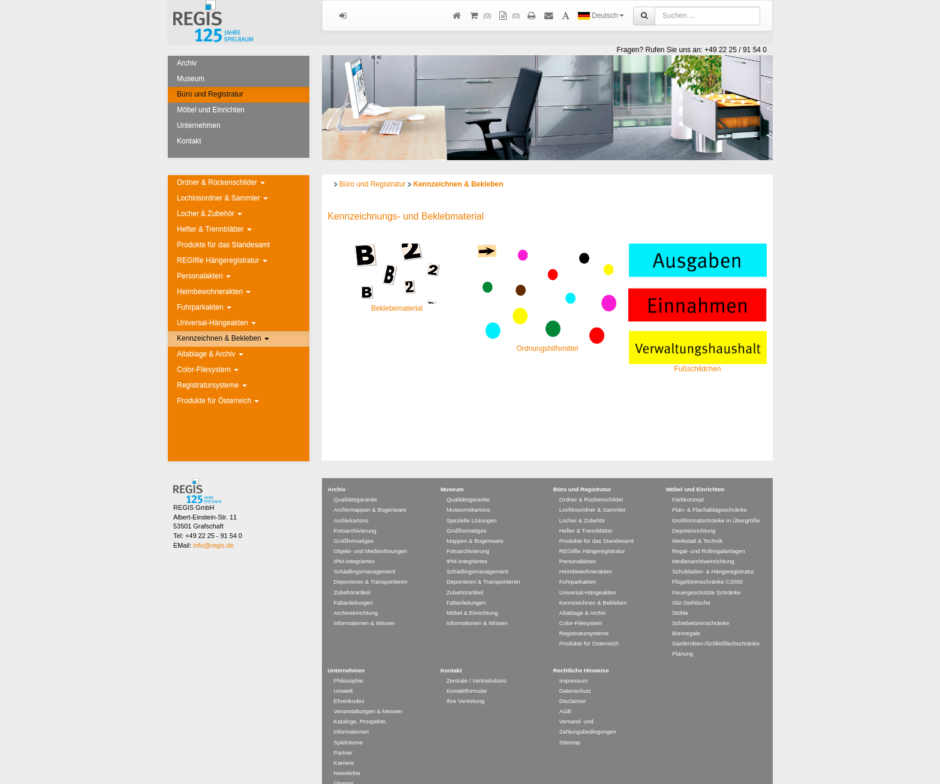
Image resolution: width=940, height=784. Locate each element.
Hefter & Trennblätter (214, 229)
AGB (565, 693)
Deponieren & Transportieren (371, 564)
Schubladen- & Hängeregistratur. (713, 554)
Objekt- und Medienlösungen (371, 533)
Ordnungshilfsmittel (547, 348)
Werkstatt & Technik (697, 523)
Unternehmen (199, 125)
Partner (343, 735)
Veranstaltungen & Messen (368, 693)
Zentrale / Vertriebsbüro (477, 663)
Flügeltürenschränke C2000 (707, 564)
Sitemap (569, 725)
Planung (682, 636)
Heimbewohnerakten (214, 291)
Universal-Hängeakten (216, 323)
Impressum (573, 663)
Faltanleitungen (353, 585)
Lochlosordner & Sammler (222, 198)
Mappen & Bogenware (475, 523)
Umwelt (343, 673)
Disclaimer (572, 683)
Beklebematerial (397, 308)
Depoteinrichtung (694, 513)
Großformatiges (354, 523)
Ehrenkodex (349, 683)
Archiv (187, 63)
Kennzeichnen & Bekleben (223, 338)
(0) (508, 16)
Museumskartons (468, 492)
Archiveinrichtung (356, 595)
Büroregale (686, 615)
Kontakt (189, 141)
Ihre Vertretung (465, 683)
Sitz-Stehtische (691, 585)
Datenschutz (575, 673)
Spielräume (348, 725)
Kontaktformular (467, 673)
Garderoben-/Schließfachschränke (716, 626)
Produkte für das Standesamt (223, 245)
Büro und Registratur (210, 94)
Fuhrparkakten (204, 307)
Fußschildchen (697, 369)
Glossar (344, 765)
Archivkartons (351, 503)
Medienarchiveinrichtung (703, 543)
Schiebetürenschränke (700, 605)
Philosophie (349, 663)
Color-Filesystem (208, 369)
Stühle (680, 595)
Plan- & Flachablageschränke (709, 492)
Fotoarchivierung (355, 513)
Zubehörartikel (352, 575)
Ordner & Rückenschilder (221, 182)
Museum (190, 78)
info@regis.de (213, 527)
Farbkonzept (688, 482)
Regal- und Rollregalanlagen (708, 533)
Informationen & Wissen (364, 605)
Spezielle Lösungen (472, 503)
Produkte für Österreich (218, 400)
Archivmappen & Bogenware (370, 492)
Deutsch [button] (601, 15)
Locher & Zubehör (209, 213)
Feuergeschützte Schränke (706, 575)
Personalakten (204, 276)
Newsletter (347, 755)
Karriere (344, 745)
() (479, 16)
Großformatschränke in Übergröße (716, 503)
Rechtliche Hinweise (581, 653)
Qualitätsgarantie (356, 482)
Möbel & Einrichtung (472, 595)
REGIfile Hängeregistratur (222, 260)
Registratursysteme (212, 385)
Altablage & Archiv (210, 354)
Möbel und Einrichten (211, 110)
